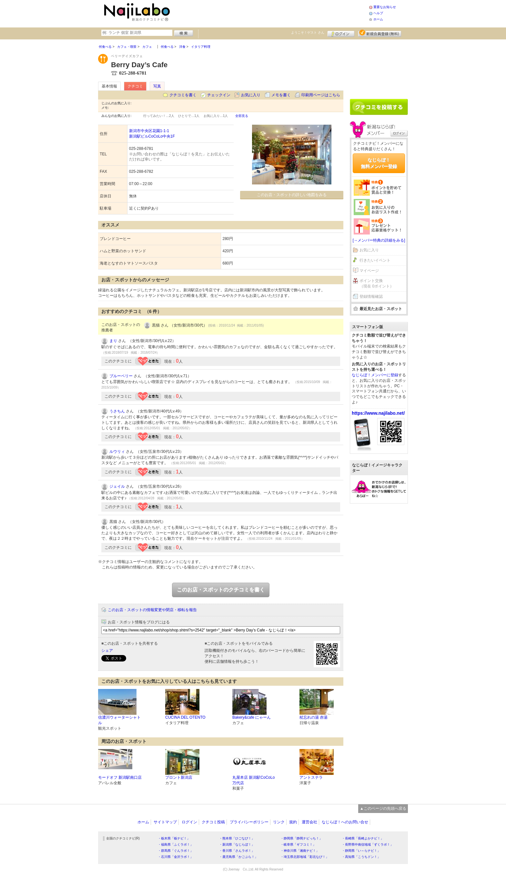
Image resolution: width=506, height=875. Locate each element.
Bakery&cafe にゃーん (251, 717)
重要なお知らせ (384, 7)
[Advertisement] (270, 13)
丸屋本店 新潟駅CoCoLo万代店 (253, 780)
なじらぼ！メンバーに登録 (375, 375)
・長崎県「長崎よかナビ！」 (363, 838)
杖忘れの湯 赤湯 (313, 717)
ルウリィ (117, 451)
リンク (279, 822)
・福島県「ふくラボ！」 (175, 844)
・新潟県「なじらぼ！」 (237, 844)
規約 (293, 822)
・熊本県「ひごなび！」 (237, 838)
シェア (107, 650)
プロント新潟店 (178, 777)
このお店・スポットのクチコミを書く (221, 589)
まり (113, 341)
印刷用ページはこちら (320, 95)
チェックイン (218, 95)
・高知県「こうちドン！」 (361, 857)
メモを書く (281, 95)
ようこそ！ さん (307, 32)
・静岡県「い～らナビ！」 (361, 850)
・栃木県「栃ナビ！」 (174, 838)
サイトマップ (165, 822)
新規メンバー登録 (379, 33)
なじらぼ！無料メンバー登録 (379, 163)
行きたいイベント (374, 260)
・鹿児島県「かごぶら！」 (238, 857)
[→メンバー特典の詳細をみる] (379, 240)
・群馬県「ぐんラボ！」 (175, 850)
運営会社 (309, 822)
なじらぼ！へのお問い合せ (345, 822)
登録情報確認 (371, 296)
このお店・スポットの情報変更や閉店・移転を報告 (152, 610)
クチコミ (135, 86)
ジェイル (117, 486)
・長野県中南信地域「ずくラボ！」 (367, 844)
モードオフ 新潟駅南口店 (120, 777)
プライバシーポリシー (249, 822)
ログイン (341, 33)
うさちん (117, 411)
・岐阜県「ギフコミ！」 (298, 844)
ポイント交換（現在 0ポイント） (376, 283)
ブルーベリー (121, 376)
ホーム (378, 19)
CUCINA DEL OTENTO (185, 717)
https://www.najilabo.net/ (378, 413)
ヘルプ (378, 13)
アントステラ (311, 777)
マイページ (369, 270)
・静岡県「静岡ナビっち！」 (301, 838)
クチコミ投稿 (213, 822)
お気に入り (250, 95)
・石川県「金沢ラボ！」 (175, 857)
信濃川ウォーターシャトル (119, 720)
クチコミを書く (183, 95)
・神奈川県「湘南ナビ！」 (299, 850)
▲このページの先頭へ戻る (383, 808)
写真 (157, 86)
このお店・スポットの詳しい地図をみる (292, 195)
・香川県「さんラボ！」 (237, 850)
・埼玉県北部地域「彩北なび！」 (304, 857)
